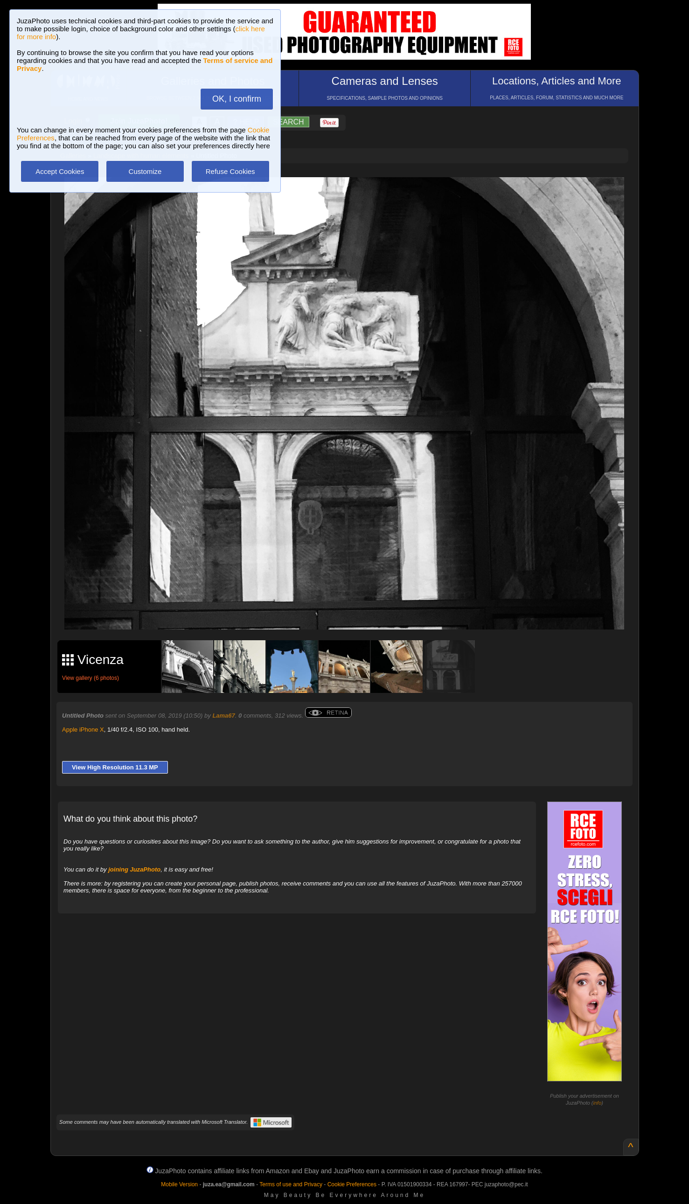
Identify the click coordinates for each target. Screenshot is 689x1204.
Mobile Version (179, 1184)
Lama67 (223, 715)
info (597, 1103)
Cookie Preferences (351, 1184)
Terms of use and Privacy (290, 1184)
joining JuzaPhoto (134, 869)
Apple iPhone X (83, 729)
